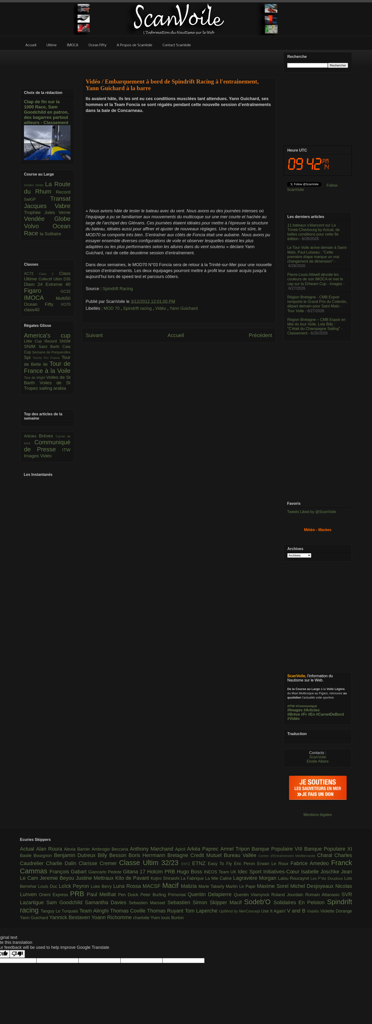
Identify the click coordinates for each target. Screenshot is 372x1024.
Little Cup (34, 341)
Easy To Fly (221, 863)
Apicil (181, 849)
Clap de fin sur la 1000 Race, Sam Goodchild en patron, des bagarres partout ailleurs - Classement (46, 112)
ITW (66, 449)
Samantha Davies (107, 902)
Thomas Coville (128, 911)
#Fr (304, 714)
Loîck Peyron (75, 886)
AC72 (31, 274)
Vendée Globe (47, 218)
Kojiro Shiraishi (166, 878)
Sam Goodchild (65, 902)
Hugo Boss (190, 872)
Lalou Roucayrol (294, 878)
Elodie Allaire (318, 761)
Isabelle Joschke (321, 872)
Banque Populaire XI (328, 849)
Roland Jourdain (288, 894)
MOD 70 (112, 308)
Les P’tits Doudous (327, 878)
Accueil (175, 335)
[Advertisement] (178, 61)
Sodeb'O (259, 902)
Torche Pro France (47, 358)
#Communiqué (306, 706)
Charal (326, 855)
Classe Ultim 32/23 (150, 862)
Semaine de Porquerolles (51, 352)
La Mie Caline (219, 878)
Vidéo (161, 308)
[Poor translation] (17, 954)
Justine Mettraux (95, 878)
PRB (78, 894)
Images (32, 455)
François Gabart (68, 872)
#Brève (293, 714)
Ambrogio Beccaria (111, 849)
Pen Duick (129, 894)
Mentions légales (317, 815)
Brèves (47, 435)
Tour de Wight (35, 378)
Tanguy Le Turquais (60, 911)
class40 (31, 309)
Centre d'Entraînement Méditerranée (288, 856)
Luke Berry (102, 886)
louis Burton (172, 917)
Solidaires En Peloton (300, 902)
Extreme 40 (58, 284)
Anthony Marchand (152, 849)
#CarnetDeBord (330, 714)
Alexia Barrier (78, 849)
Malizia (190, 886)
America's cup (47, 335)
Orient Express (54, 894)
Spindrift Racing (118, 288)
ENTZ (186, 864)
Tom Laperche (202, 911)
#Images (294, 710)
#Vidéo (293, 719)
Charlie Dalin (62, 863)
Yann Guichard (184, 308)
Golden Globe (34, 185)
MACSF (152, 886)
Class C (49, 274)
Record (63, 192)
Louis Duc (48, 886)
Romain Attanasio (323, 894)
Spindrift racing (138, 308)
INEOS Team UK (221, 872)
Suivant (94, 335)
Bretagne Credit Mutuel (195, 855)
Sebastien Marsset (148, 902)
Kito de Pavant (133, 878)
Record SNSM (57, 341)
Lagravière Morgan (255, 878)
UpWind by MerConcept (240, 911)
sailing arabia (52, 388)
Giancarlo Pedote (105, 872)
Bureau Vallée (241, 855)
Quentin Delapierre (211, 894)
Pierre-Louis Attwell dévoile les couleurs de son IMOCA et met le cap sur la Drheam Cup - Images (315, 279)
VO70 (65, 304)
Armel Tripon (235, 849)
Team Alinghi (94, 911)
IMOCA (40, 297)
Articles (31, 436)
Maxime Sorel (273, 886)
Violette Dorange (336, 911)
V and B (297, 911)
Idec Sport (250, 872)
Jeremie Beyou (58, 878)
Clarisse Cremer (99, 863)
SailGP (37, 199)
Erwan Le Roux (274, 863)
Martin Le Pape (241, 886)
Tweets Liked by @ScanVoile (311, 512)
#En (311, 714)
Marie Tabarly (212, 886)
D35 (67, 279)
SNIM (31, 346)
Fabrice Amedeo (310, 863)
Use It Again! (274, 911)
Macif (171, 885)
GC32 (65, 291)
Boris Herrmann (148, 855)
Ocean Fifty (42, 304)
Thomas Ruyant (166, 911)
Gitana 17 (135, 872)
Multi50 (63, 298)
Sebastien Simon (188, 902)
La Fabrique (193, 878)
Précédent (260, 335)
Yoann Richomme (112, 917)
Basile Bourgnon (37, 855)
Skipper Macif (227, 902)
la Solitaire (50, 233)
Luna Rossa (128, 886)
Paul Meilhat (102, 894)
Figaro (42, 290)
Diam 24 (35, 284)
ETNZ (200, 863)
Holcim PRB (162, 872)
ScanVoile (317, 757)
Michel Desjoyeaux (312, 886)
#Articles (312, 710)
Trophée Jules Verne (47, 212)
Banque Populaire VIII (278, 849)
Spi (28, 357)
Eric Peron (245, 863)
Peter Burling (154, 894)
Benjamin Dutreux (76, 855)
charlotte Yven (147, 917)
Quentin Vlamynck (252, 894)
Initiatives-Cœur (282, 872)
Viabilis (313, 911)
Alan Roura (50, 849)
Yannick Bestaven (70, 917)
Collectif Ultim (50, 279)
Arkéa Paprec (203, 849)
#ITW (291, 706)
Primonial (178, 894)
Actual (28, 849)
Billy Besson (113, 855)
